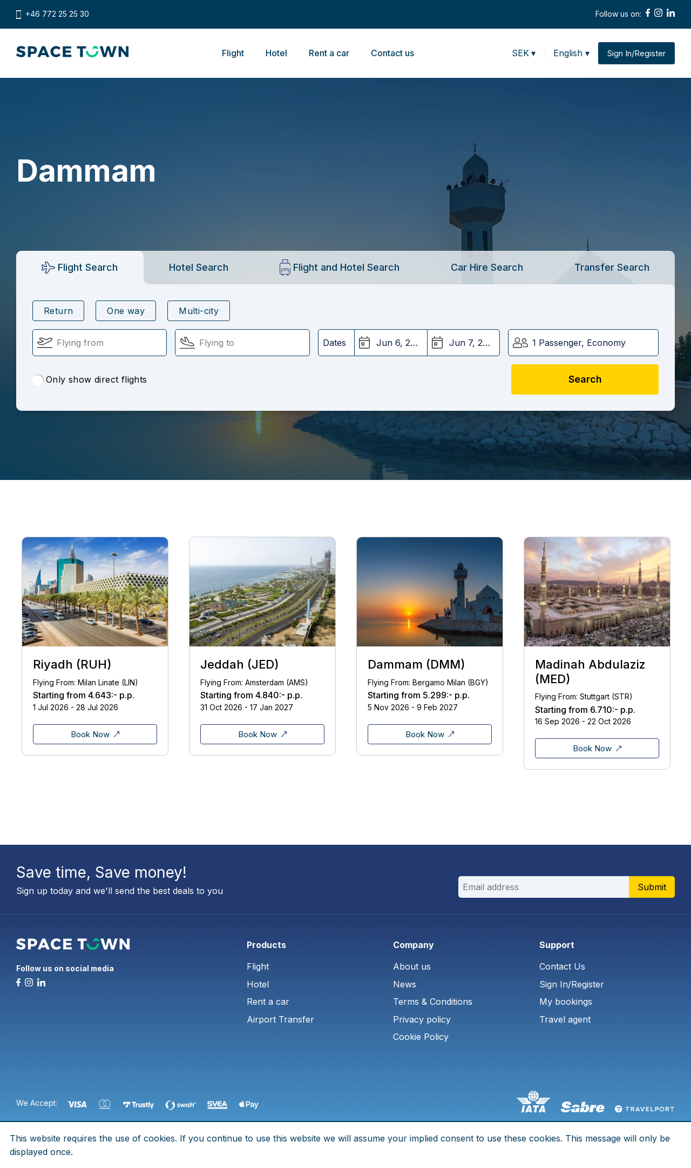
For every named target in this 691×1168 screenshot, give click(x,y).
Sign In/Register (571, 984)
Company (413, 944)
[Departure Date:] (391, 342)
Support (556, 944)
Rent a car (329, 53)
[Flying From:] (99, 342)
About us (412, 966)
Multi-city (199, 310)
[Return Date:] (463, 342)
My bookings (565, 1001)
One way (126, 310)
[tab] (80, 267)
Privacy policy (422, 1019)
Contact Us (562, 966)
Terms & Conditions (432, 1001)
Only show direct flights (89, 380)
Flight (233, 53)
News (404, 984)
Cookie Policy (421, 1036)
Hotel (276, 53)
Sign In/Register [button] (636, 53)
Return (58, 310)
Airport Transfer (280, 1019)
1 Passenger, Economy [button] (579, 342)
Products (266, 944)
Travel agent (565, 1019)
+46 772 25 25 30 (57, 14)
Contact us (392, 53)
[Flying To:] (242, 342)
